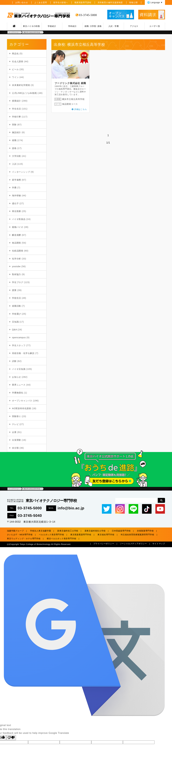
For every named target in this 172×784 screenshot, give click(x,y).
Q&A (14, 329)
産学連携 (16, 180)
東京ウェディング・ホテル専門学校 (24, 538)
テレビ (15, 424)
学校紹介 (52, 26)
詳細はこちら (80, 109)
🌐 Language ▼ (155, 2)
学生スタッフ (19, 345)
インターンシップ (21, 172)
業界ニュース (19, 385)
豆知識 (15, 322)
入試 (14, 164)
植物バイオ (17, 227)
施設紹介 (16, 132)
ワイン (15, 77)
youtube (16, 266)
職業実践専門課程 (82, 2)
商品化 (15, 53)
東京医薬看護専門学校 (80, 534)
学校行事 (16, 116)
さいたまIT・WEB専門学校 (20, 534)
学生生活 (16, 109)
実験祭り (16, 416)
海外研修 (16, 195)
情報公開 (133, 2)
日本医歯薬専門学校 (121, 531)
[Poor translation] (11, 737)
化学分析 (16, 258)
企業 (14, 432)
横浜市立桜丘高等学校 (73, 99)
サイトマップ (158, 543)
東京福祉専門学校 (106, 534)
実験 (14, 124)
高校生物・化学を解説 (23, 353)
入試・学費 (113, 26)
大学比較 (16, 156)
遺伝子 (15, 203)
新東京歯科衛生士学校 (95, 531)
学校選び (16, 314)
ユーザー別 (154, 26)
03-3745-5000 (88, 15)
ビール (15, 69)
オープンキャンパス (22, 400)
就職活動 (16, 306)
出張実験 (16, 440)
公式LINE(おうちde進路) (25, 93)
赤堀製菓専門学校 (145, 531)
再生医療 (16, 211)
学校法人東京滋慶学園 (40, 531)
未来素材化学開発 (21, 85)
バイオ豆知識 (19, 369)
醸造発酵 (16, 235)
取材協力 (16, 274)
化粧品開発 (17, 250)
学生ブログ (17, 282)
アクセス (134, 26)
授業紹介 (16, 101)
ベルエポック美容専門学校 (51, 534)
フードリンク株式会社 (67, 83)
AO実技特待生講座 (21, 408)
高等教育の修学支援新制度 (110, 2)
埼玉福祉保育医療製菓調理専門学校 (137, 534)
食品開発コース (70, 104)
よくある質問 (40, 2)
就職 (14, 140)
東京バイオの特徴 (31, 26)
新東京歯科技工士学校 (67, 531)
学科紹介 (72, 26)
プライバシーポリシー (103, 543)
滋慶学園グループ (15, 531)
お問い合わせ (21, 2)
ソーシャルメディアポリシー (133, 543)
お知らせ (16, 377)
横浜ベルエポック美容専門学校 (61, 538)
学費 (14, 187)
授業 (14, 290)
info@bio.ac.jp (71, 508)
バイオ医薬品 (19, 219)
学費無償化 (17, 392)
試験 (14, 361)
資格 (14, 148)
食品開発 (16, 243)
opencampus (19, 337)
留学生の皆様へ (60, 2)
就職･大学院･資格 (92, 26)
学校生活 (16, 298)
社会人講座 (17, 61)
